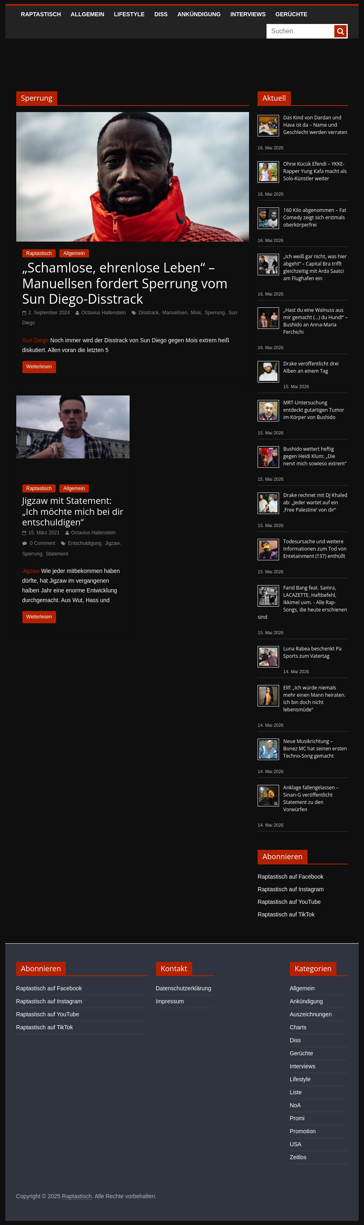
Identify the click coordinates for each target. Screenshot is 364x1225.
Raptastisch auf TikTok (286, 914)
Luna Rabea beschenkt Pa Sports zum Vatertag (312, 652)
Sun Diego (35, 340)
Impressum (170, 1001)
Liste (296, 1092)
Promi (297, 1118)
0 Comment (38, 543)
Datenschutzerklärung (183, 988)
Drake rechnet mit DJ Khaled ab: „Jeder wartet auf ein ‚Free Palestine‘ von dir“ (315, 502)
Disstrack (148, 312)
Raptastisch (41, 14)
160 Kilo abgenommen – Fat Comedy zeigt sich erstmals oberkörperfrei (314, 217)
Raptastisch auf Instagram (291, 889)
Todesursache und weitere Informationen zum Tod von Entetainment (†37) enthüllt (315, 549)
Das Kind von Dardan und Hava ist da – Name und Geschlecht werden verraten (315, 125)
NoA (295, 1105)
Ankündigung (199, 14)
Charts (298, 1027)
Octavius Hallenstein (103, 312)
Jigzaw (112, 543)
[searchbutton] (340, 31)
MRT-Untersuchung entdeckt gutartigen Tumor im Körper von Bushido (313, 410)
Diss (161, 14)
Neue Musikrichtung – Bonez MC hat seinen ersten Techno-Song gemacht (315, 748)
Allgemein (87, 14)
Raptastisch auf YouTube (289, 902)
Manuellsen (174, 312)
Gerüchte (291, 14)
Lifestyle (129, 14)
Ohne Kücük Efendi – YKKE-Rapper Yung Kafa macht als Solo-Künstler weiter (315, 171)
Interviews (248, 14)
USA (295, 1144)
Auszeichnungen (311, 1014)
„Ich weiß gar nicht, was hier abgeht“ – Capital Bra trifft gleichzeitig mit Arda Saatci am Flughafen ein (315, 267)
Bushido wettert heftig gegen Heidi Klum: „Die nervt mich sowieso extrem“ (314, 456)
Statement (57, 554)
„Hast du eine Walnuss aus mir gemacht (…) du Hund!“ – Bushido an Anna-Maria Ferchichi (315, 321)
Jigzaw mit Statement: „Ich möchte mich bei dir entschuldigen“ (73, 511)
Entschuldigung (84, 543)
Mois (196, 312)
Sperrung (215, 312)
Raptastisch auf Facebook (290, 876)
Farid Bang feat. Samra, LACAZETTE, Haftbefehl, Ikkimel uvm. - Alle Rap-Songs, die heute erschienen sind (302, 602)
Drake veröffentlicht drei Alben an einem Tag (310, 367)
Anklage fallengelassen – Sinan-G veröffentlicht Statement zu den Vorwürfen (310, 798)
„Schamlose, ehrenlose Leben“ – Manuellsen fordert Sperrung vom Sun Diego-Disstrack (125, 283)
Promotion (303, 1131)
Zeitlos (298, 1157)
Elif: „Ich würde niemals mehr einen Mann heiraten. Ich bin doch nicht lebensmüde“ (314, 698)
